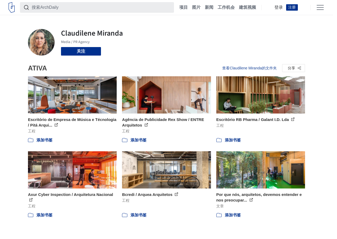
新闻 (209, 7)
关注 (81, 51)
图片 (196, 7)
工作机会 (226, 7)
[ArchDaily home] (12, 7)
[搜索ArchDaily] (101, 7)
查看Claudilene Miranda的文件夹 (249, 68)
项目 (183, 7)
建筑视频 (247, 7)
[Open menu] (320, 7)
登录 (278, 7)
